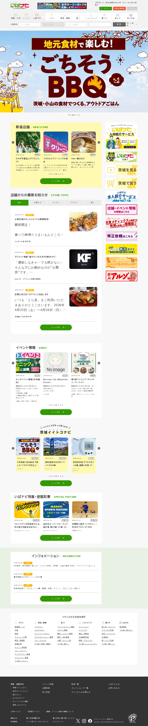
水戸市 (91, 458)
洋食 (16, 630)
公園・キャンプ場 (64, 640)
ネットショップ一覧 (80, 688)
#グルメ (20, 468)
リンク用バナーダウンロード (37, 722)
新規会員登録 (119, 8)
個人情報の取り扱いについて (64, 718)
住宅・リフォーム (108, 634)
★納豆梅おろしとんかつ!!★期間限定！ (32, 219)
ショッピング (91, 18)
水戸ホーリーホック (20, 691)
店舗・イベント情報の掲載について (60, 711)
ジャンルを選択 (72, 24)
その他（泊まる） (126, 630)
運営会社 (14, 718)
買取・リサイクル (85, 640)
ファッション (84, 627)
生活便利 (105, 637)
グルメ (52, 18)
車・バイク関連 (108, 640)
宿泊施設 (123, 627)
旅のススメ (17, 695)
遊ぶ (78, 18)
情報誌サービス (34, 711)
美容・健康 (65, 18)
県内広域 (35, 458)
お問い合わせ (114, 688)
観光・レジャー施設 (65, 634)
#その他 (46, 394)
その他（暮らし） (108, 644)
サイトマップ (58, 722)
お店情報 (46, 688)
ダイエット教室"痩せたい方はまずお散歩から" (35, 257)
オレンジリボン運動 (20, 701)
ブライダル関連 (108, 630)
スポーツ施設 (62, 630)
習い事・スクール (108, 627)
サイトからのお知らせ (80, 692)
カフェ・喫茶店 (21, 647)
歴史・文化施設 (63, 637)
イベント (26, 18)
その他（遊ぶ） (63, 644)
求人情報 (131, 18)
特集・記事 (16, 18)
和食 (16, 634)
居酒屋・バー (20, 627)
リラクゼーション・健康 (43, 637)
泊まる (117, 18)
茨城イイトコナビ (19, 688)
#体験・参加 (20, 401)
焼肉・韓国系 (20, 640)
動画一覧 (75, 684)
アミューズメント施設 (65, 627)
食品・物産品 (84, 634)
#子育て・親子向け (31, 401)
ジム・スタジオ (40, 640)
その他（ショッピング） (88, 644)
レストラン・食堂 (21, 658)
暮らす (104, 18)
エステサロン (39, 630)
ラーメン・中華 (21, 637)
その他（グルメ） (21, 661)
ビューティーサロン (42, 634)
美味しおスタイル (19, 705)
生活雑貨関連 (84, 637)
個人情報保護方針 (33, 718)
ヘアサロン (38, 627)
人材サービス (16, 711)
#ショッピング (86, 394)
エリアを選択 (25, 24)
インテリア (83, 630)
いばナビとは (114, 684)
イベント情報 (48, 684)
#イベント (48, 468)
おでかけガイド (19, 698)
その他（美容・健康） (43, 644)
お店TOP (37, 18)
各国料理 (18, 644)
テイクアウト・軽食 (22, 654)
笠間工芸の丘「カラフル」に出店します (31, 294)
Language (132, 8)
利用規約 (14, 722)
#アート (75, 470)
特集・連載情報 (17, 684)
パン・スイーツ (21, 651)
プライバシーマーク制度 (102, 719)
